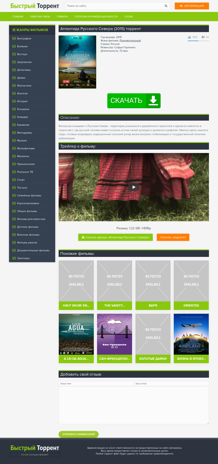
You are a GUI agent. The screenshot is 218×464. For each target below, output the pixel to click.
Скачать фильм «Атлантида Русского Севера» (115, 237)
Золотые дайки (153, 359)
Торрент (34, 6)
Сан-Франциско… (114, 359)
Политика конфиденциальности (96, 16)
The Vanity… (114, 306)
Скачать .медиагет (173, 237)
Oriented (191, 306)
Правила (62, 16)
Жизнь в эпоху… (191, 359)
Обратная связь (40, 16)
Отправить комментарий (78, 434)
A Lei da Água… (76, 359)
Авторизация (192, 6)
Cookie (128, 16)
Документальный (130, 40)
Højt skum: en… (76, 306)
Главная (17, 16)
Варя (153, 306)
